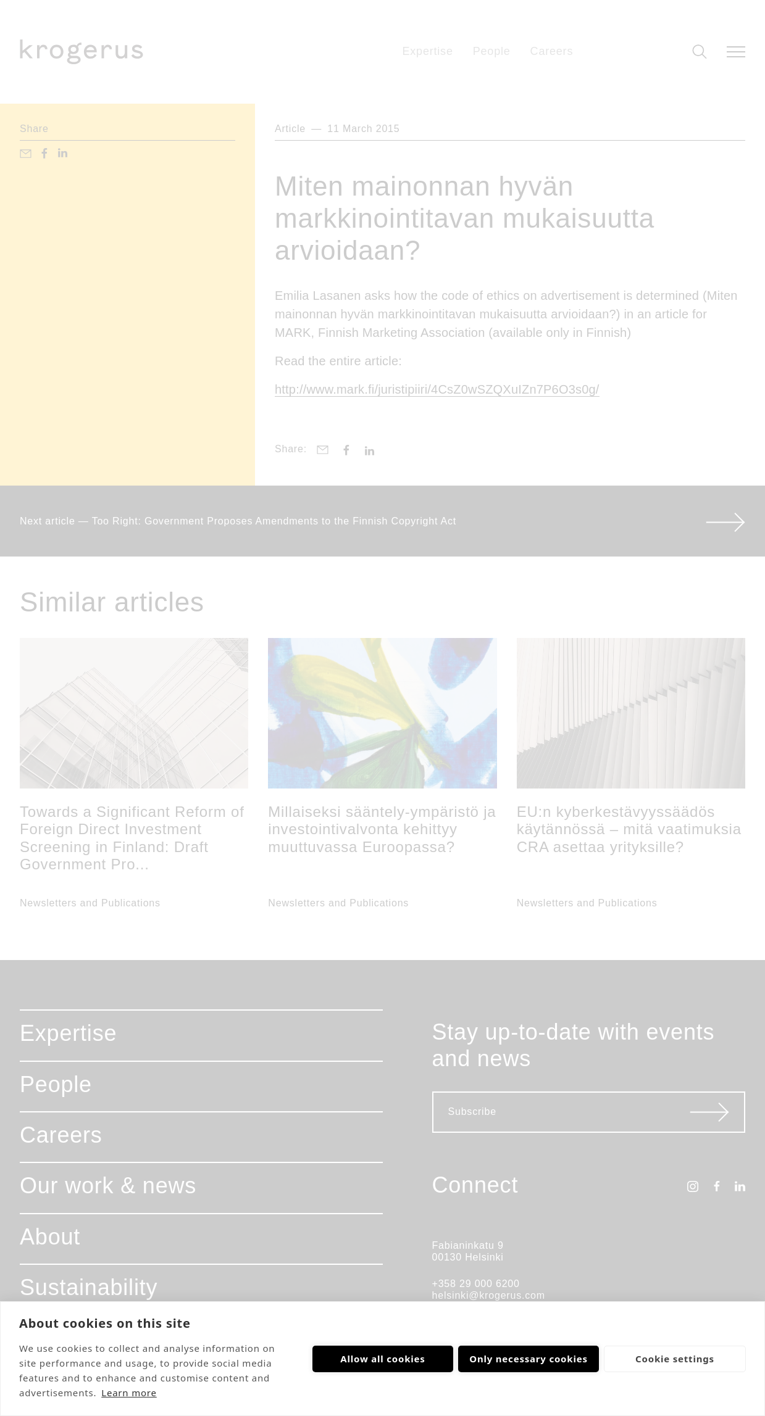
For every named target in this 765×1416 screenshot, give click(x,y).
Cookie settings (674, 1358)
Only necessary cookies (528, 1358)
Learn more (129, 1392)
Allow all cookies (382, 1358)
